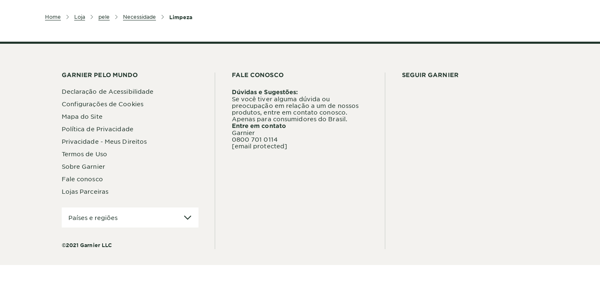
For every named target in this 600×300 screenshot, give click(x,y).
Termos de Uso (84, 154)
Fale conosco (82, 178)
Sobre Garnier (83, 166)
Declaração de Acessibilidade (108, 91)
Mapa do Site (82, 116)
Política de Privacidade (97, 128)
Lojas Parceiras (85, 191)
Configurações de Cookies (102, 104)
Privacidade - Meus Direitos (104, 141)
